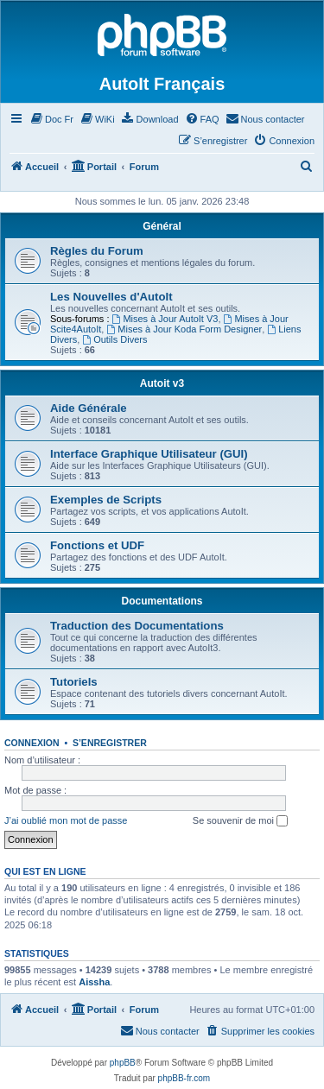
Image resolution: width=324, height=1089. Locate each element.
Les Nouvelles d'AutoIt (111, 296)
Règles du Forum (96, 250)
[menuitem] (51, 119)
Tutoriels (74, 681)
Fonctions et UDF (97, 545)
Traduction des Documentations (137, 625)
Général (162, 226)
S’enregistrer (110, 743)
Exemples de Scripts (106, 499)
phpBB (123, 1062)
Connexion (32, 743)
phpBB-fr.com (184, 1078)
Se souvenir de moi (240, 821)
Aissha (94, 982)
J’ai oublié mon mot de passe (65, 820)
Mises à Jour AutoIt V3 (165, 318)
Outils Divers (114, 339)
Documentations (161, 601)
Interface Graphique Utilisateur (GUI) (149, 453)
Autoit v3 (162, 383)
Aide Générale (88, 408)
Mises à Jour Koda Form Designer (184, 329)
